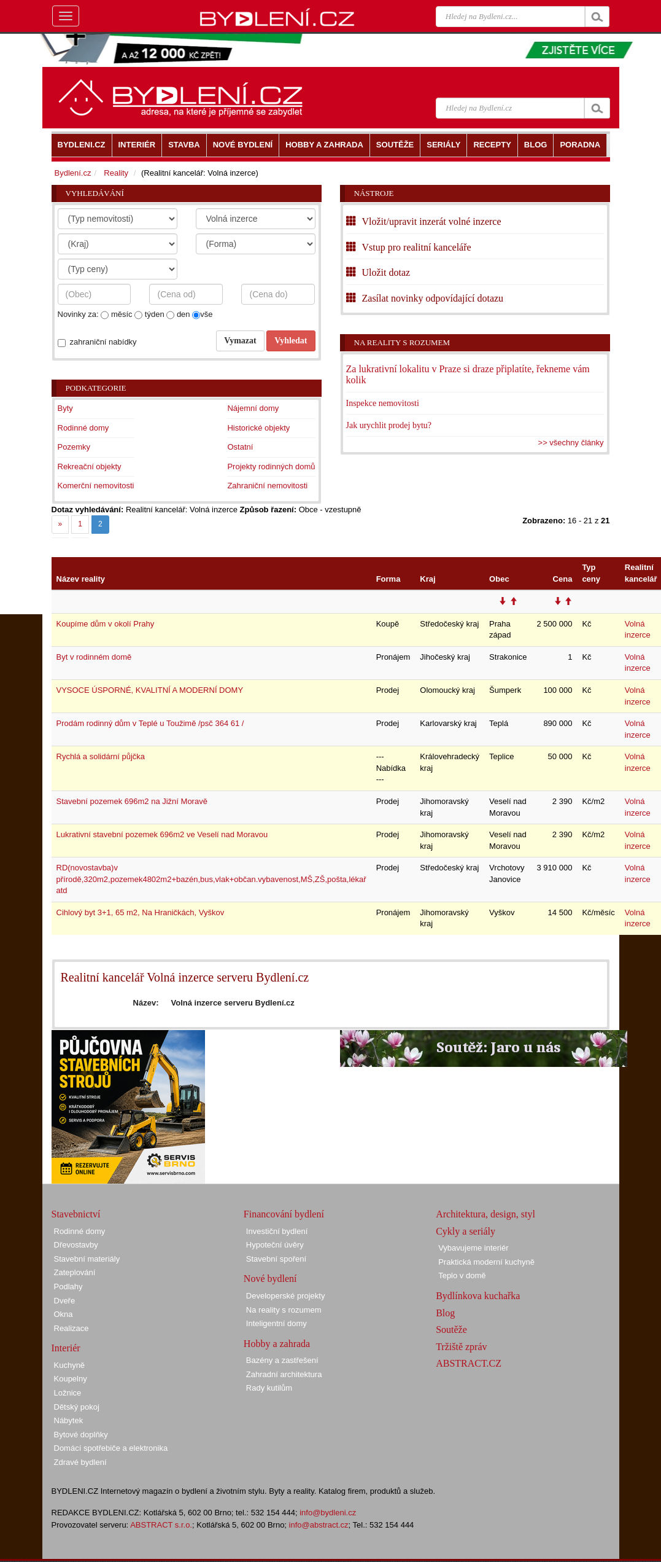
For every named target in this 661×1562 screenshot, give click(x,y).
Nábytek (68, 1420)
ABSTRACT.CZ (468, 1363)
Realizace (71, 1328)
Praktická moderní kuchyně (486, 1262)
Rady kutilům (269, 1387)
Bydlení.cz (73, 173)
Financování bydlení (284, 1214)
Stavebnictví (76, 1214)
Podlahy (68, 1286)
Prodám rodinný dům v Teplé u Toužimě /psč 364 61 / (150, 723)
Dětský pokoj (76, 1407)
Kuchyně (69, 1365)
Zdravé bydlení (80, 1462)
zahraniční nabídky (103, 341)
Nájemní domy (253, 408)
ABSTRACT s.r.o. (161, 1524)
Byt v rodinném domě (94, 657)
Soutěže (451, 1329)
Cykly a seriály (465, 1231)
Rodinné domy (83, 427)
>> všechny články (571, 442)
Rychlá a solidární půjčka (100, 756)
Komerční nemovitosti (96, 485)
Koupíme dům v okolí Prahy (105, 623)
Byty (65, 408)
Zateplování (75, 1272)
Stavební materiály (87, 1258)
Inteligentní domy (276, 1323)
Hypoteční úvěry (275, 1244)
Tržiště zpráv (461, 1346)
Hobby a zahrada (277, 1343)
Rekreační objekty (90, 466)
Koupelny (70, 1378)
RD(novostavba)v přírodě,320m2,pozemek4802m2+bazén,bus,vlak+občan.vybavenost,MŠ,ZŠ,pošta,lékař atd (211, 879)
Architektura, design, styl (485, 1214)
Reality (116, 173)
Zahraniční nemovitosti (267, 485)
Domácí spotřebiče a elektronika (111, 1448)
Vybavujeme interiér (473, 1247)
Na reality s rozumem (402, 342)
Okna (63, 1314)
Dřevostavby (76, 1244)
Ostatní (240, 446)
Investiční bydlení (276, 1231)
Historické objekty (258, 427)
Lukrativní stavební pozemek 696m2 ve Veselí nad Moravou (162, 834)
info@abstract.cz (319, 1524)
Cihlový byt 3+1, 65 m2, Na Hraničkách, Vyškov (140, 912)
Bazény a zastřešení (282, 1360)
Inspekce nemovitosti (382, 403)
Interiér (66, 1348)
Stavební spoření (276, 1258)
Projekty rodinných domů (271, 466)
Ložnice (68, 1392)
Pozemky (74, 446)
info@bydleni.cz (328, 1512)
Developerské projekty (285, 1295)
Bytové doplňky (81, 1434)
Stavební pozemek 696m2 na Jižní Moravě (131, 801)
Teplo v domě (461, 1275)
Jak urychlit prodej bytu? (389, 425)
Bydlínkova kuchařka (478, 1296)
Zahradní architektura (284, 1374)
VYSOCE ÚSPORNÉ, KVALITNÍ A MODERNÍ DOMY (150, 690)
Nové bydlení (270, 1278)
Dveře (64, 1300)
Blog (445, 1313)
